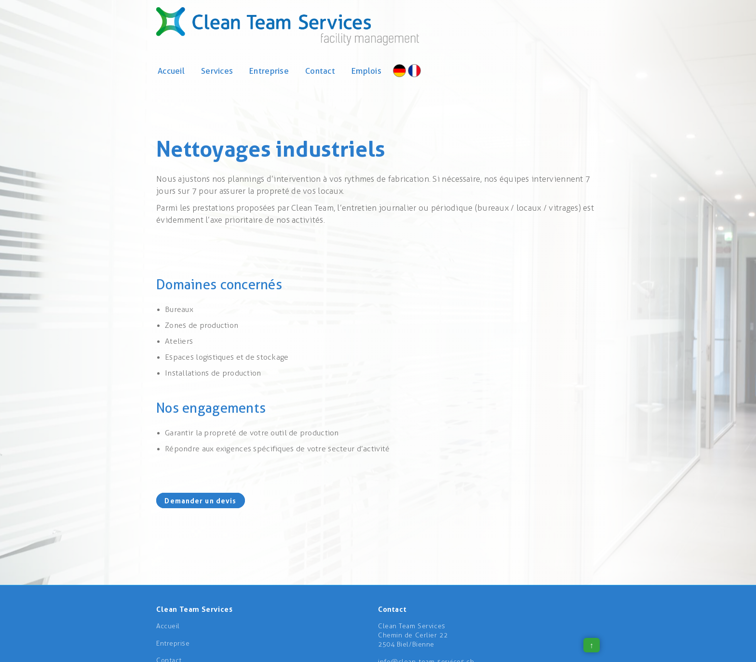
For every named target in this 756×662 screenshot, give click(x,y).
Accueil (171, 71)
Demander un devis (200, 500)
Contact (320, 71)
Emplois (366, 71)
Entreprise (269, 71)
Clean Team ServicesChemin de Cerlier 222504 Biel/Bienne (412, 635)
